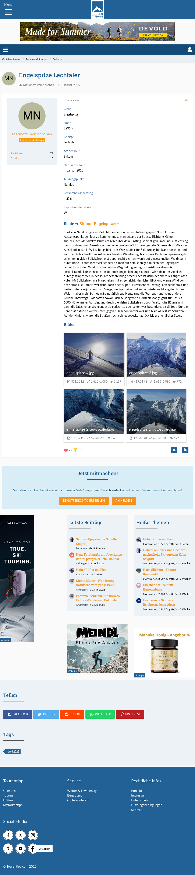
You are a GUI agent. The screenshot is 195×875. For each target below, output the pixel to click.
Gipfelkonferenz (78, 800)
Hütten (8, 800)
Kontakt (136, 791)
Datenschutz (139, 800)
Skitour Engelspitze (97, 223)
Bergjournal (75, 795)
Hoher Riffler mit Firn (91, 570)
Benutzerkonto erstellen (84, 500)
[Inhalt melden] (174, 450)
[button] (5, 49)
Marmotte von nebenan (38, 85)
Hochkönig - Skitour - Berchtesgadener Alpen (159, 602)
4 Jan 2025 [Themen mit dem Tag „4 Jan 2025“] (12, 751)
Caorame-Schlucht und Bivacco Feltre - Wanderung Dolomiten (98, 598)
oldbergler (81, 563)
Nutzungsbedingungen (146, 805)
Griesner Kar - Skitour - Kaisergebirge (159, 587)
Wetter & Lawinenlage (82, 791)
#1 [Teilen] (186, 100)
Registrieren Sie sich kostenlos (104, 490)
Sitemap (136, 810)
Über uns (9, 791)
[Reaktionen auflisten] (73, 449)
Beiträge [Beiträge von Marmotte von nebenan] (15, 158)
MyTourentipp (12, 805)
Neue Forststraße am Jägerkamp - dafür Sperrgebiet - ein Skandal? (100, 556)
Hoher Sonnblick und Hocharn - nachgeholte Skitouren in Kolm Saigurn (165, 554)
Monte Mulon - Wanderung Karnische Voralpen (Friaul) (95, 583)
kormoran (81, 548)
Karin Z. (80, 574)
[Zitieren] (185, 450)
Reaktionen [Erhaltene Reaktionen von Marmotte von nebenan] (17, 153)
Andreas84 (82, 589)
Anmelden (124, 500)
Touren (8, 795)
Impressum (138, 795)
